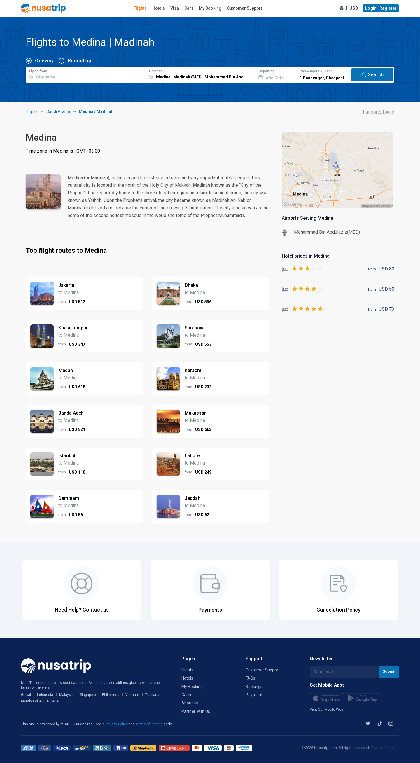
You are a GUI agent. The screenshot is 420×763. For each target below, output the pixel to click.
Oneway (44, 60)
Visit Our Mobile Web (326, 710)
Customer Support (244, 8)
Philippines (110, 695)
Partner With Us (195, 711)
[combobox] (81, 74)
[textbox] (81, 74)
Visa (174, 8)
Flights (140, 8)
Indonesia (45, 695)
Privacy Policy (117, 724)
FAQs (250, 678)
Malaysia (66, 695)
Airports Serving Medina (307, 218)
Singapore (88, 695)
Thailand (152, 695)
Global (26, 695)
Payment (254, 694)
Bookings (254, 686)
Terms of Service (150, 724)
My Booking (210, 8)
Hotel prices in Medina (306, 256)
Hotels (158, 8)
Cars (188, 8)
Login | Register (381, 8)
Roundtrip (79, 60)
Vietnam (132, 695)
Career (187, 694)
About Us (189, 703)
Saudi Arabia (58, 111)
